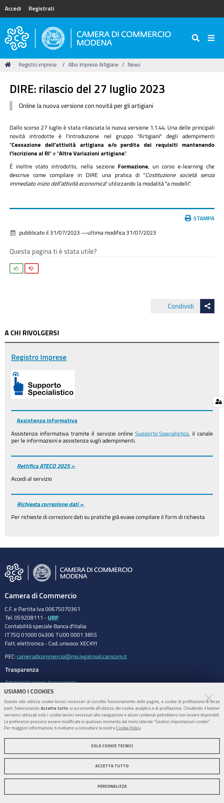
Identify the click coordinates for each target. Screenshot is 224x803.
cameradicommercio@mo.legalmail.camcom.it (72, 656)
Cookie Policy (128, 728)
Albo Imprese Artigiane (93, 64)
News (134, 64)
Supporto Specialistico (162, 433)
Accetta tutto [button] (112, 766)
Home (9, 64)
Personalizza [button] (112, 786)
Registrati (41, 8)
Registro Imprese (39, 357)
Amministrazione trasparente (41, 682)
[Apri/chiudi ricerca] (197, 38)
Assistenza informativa (47, 420)
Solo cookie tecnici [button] (112, 746)
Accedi (13, 8)
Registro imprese (37, 64)
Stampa (201, 218)
